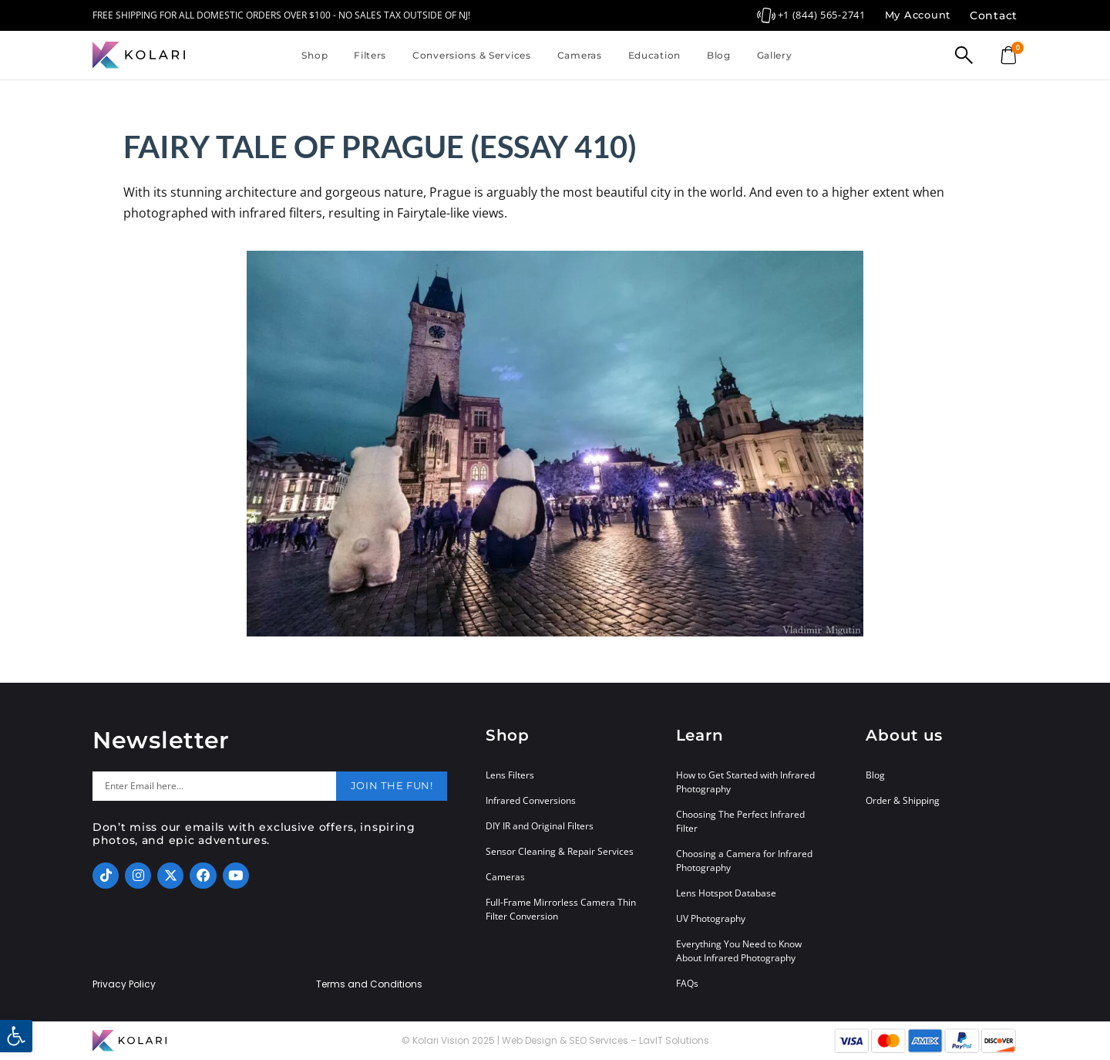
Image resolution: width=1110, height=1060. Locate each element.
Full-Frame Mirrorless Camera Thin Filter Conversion (561, 909)
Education (654, 55)
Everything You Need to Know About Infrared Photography (739, 950)
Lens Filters (510, 774)
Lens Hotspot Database (726, 893)
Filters (370, 55)
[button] (16, 1036)
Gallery (774, 55)
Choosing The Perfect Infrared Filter (740, 821)
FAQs (687, 983)
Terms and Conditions (369, 984)
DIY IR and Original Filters (540, 825)
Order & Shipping (903, 800)
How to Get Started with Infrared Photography (745, 781)
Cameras (579, 55)
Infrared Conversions (531, 800)
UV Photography (710, 918)
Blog (719, 55)
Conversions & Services (471, 55)
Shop (314, 55)
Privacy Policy (124, 984)
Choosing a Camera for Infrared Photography (744, 860)
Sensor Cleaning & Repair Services (560, 851)
